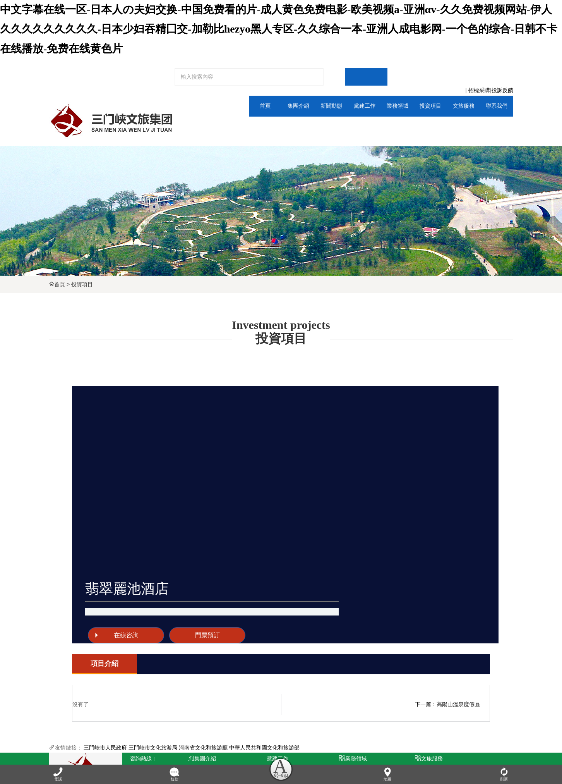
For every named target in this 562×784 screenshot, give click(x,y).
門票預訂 (398, 460)
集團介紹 (261, 127)
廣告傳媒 (310, 699)
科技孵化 (310, 723)
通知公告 (300, 127)
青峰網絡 (181, 750)
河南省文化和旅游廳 (203, 665)
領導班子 (194, 711)
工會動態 (252, 699)
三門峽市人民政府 (105, 665)
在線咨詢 (322, 461)
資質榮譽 (194, 723)
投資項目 (82, 284)
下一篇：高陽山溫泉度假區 (447, 621)
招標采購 (479, 90)
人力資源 (494, 127)
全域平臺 (455, 127)
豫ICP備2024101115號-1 (243, 750)
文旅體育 (378, 127)
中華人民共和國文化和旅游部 (264, 665)
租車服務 (368, 723)
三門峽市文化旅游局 (153, 665)
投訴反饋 (502, 90)
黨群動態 (339, 127)
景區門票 (368, 699)
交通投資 (310, 711)
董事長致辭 (193, 699)
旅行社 (368, 711)
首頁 (59, 284)
